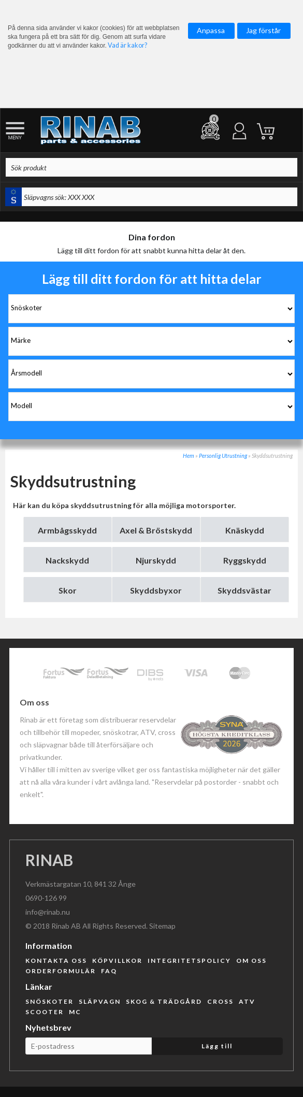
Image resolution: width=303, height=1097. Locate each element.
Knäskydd (244, 530)
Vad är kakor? (127, 45)
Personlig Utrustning (223, 455)
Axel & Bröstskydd (156, 530)
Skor (68, 590)
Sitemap (162, 925)
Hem (188, 455)
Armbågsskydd (67, 530)
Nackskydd (67, 560)
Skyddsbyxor (156, 590)
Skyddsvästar (244, 590)
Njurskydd (156, 560)
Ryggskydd (244, 560)
